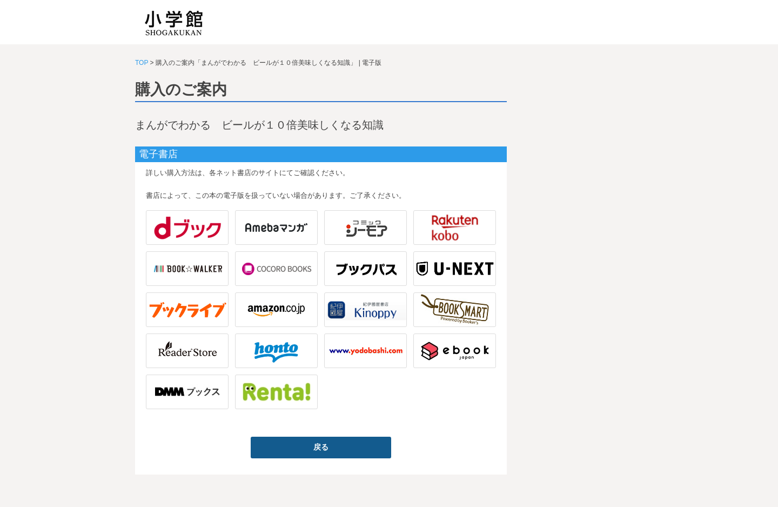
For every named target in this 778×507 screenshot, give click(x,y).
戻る (320, 447)
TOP (141, 62)
